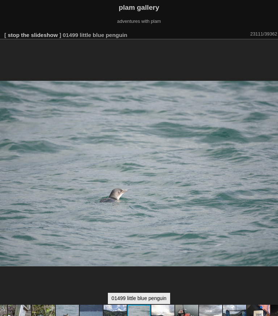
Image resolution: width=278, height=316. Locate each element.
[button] (271, 49)
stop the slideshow (33, 35)
